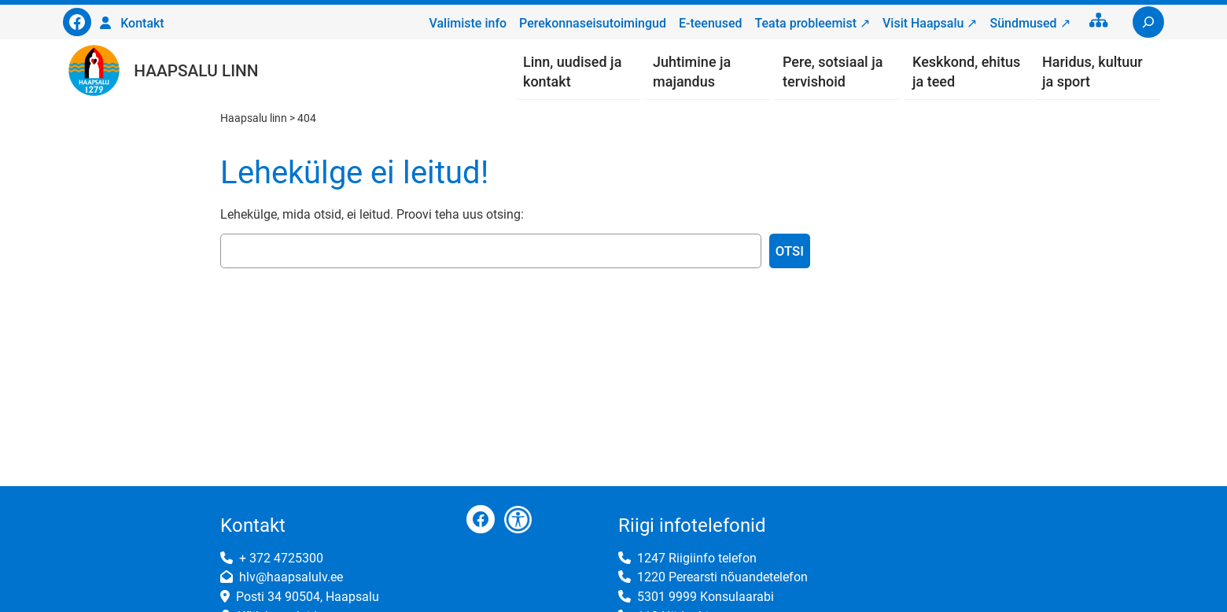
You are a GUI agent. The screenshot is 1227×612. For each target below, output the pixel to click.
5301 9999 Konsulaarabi (705, 596)
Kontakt (142, 23)
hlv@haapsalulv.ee (291, 577)
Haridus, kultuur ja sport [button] (1092, 71)
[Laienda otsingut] (1148, 22)
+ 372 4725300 (281, 558)
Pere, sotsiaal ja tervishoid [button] (832, 71)
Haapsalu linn (196, 70)
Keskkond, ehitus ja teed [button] (966, 71)
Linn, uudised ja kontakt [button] (572, 71)
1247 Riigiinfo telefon (697, 558)
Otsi (790, 251)
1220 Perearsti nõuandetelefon (722, 577)
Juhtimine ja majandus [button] (692, 71)
